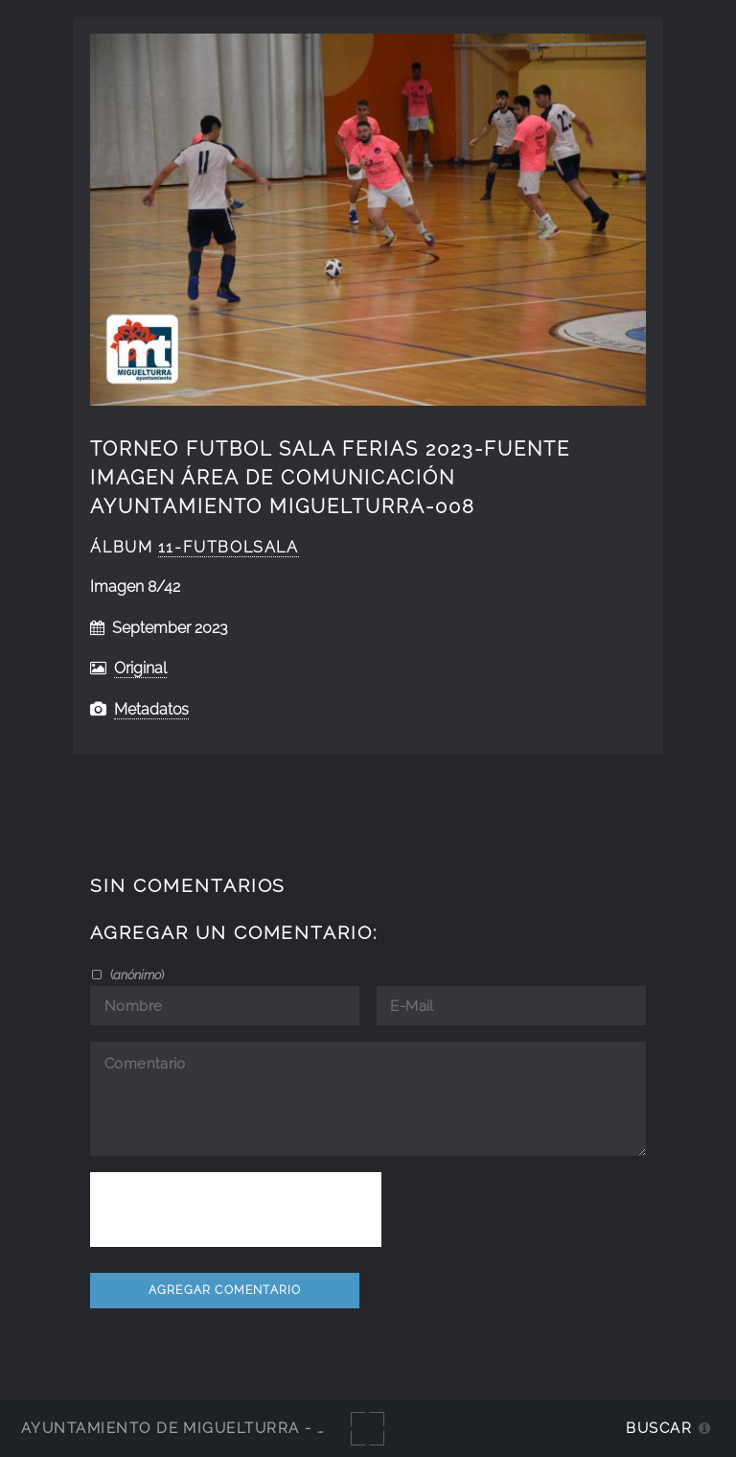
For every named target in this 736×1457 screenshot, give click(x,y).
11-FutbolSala (228, 547)
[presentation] (235, 1209)
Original (140, 668)
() (135, 974)
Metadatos (151, 709)
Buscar (659, 1428)
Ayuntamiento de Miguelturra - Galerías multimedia (262, 1428)
